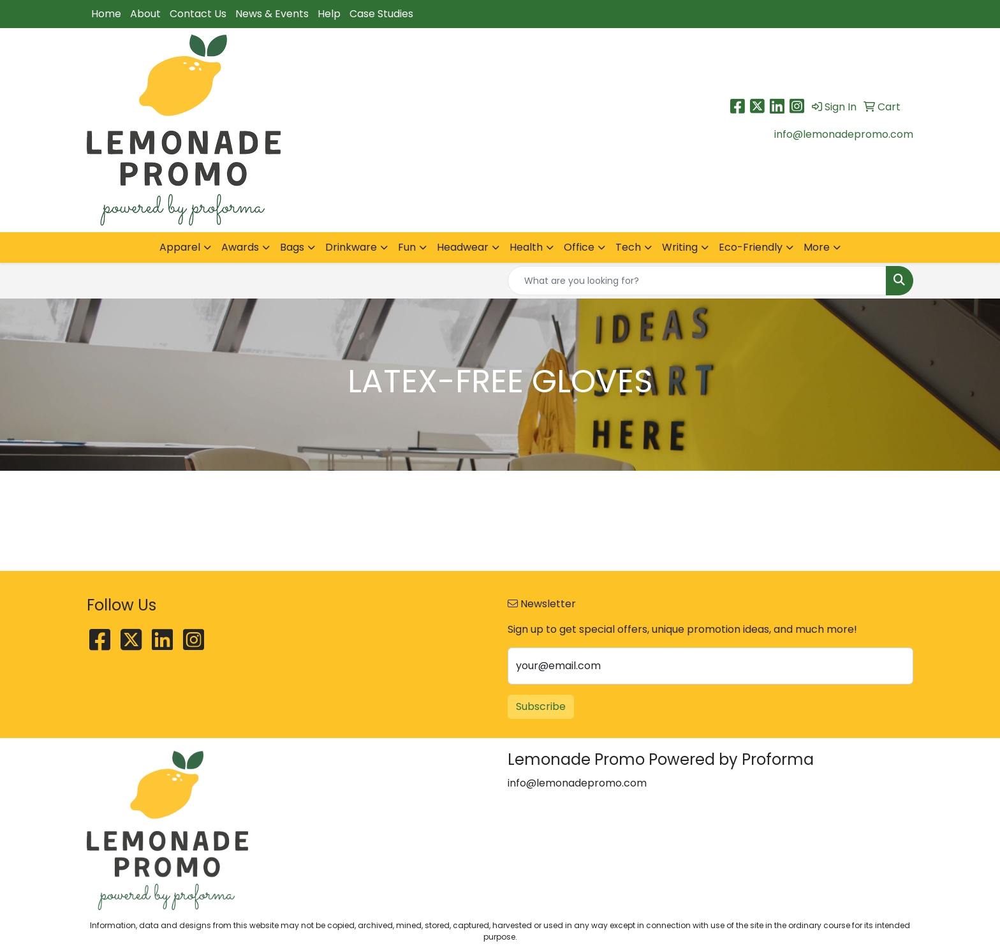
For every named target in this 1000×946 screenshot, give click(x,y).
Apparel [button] (179, 247)
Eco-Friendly (751, 247)
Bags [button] (292, 247)
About (145, 13)
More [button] (817, 247)
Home (106, 13)
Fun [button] (407, 247)
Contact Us (198, 13)
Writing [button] (680, 247)
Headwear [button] (463, 247)
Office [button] (579, 247)
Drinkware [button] (351, 247)
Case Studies (381, 13)
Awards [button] (240, 247)
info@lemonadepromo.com (843, 134)
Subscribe (541, 706)
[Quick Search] (697, 280)
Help (329, 13)
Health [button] (526, 247)
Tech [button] (628, 247)
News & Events (272, 13)
